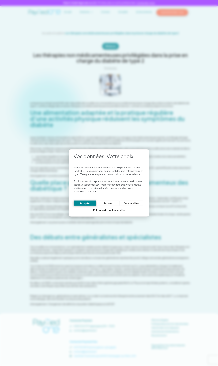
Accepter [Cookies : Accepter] (84, 203)
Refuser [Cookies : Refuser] (108, 203)
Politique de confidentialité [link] (109, 210)
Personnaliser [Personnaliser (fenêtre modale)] (131, 203)
